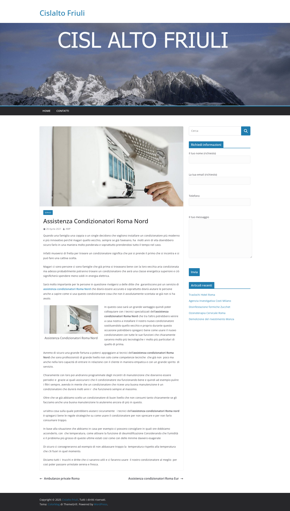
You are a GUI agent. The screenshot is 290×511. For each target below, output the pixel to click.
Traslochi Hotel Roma (202, 294)
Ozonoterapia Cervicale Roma (207, 313)
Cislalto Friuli (62, 13)
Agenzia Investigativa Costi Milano (210, 301)
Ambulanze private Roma (60, 478)
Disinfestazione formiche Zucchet (209, 307)
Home (46, 111)
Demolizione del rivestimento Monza (211, 319)
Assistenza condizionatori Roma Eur (155, 478)
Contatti (62, 111)
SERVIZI (48, 212)
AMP (68, 228)
